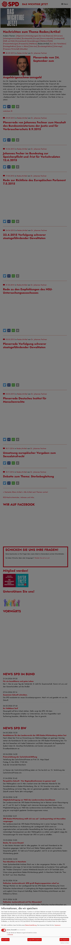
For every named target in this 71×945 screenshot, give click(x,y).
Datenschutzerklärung (31, 925)
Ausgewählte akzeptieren (34, 940)
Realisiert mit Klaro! (65, 943)
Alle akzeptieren (64, 940)
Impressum (57, 925)
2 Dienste (10, 934)
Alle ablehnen (5, 940)
